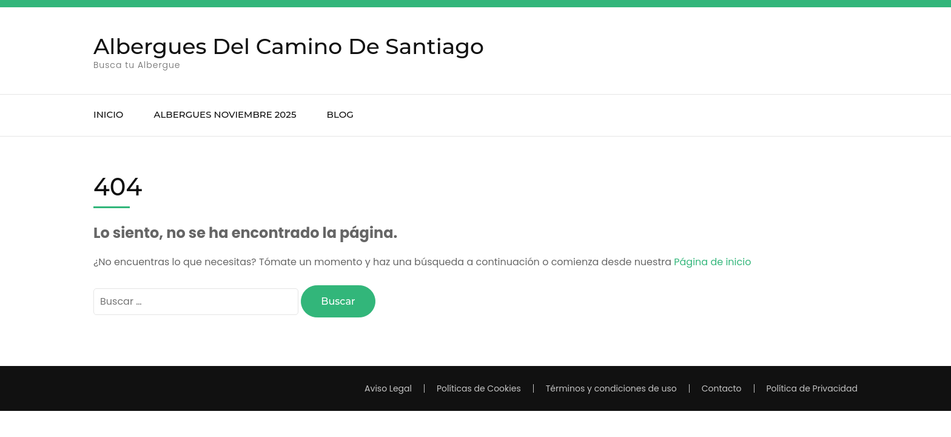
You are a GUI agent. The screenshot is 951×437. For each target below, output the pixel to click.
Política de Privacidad (812, 388)
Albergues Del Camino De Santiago (288, 46)
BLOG (340, 114)
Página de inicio (712, 262)
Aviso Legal (388, 388)
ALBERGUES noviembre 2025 (224, 114)
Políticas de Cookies (479, 388)
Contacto (722, 388)
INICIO (108, 114)
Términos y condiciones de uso (611, 388)
